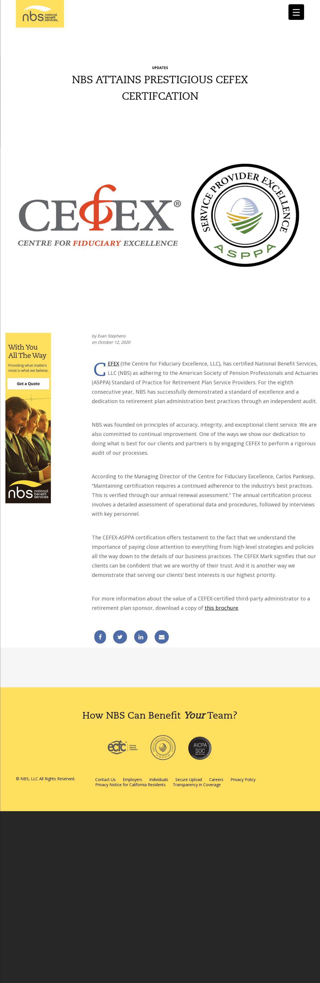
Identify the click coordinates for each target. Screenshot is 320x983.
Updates (160, 67)
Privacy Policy (242, 779)
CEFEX (113, 363)
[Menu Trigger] (296, 12)
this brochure (221, 607)
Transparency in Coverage (197, 784)
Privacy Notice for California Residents (130, 784)
